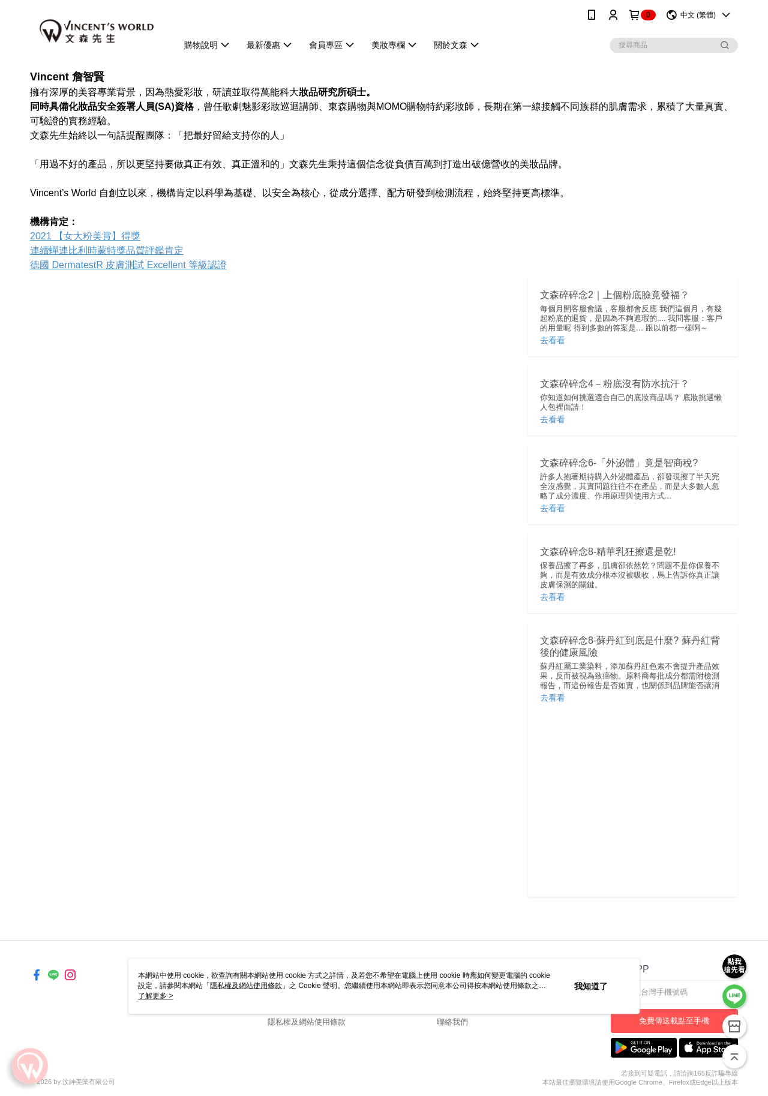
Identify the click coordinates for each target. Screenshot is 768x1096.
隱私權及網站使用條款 (307, 1021)
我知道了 (591, 986)
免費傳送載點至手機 (674, 1020)
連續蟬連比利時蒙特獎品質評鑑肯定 (107, 250)
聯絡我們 (452, 1021)
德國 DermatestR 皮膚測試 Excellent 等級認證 (128, 265)
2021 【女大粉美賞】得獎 (85, 236)
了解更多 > (155, 996)
